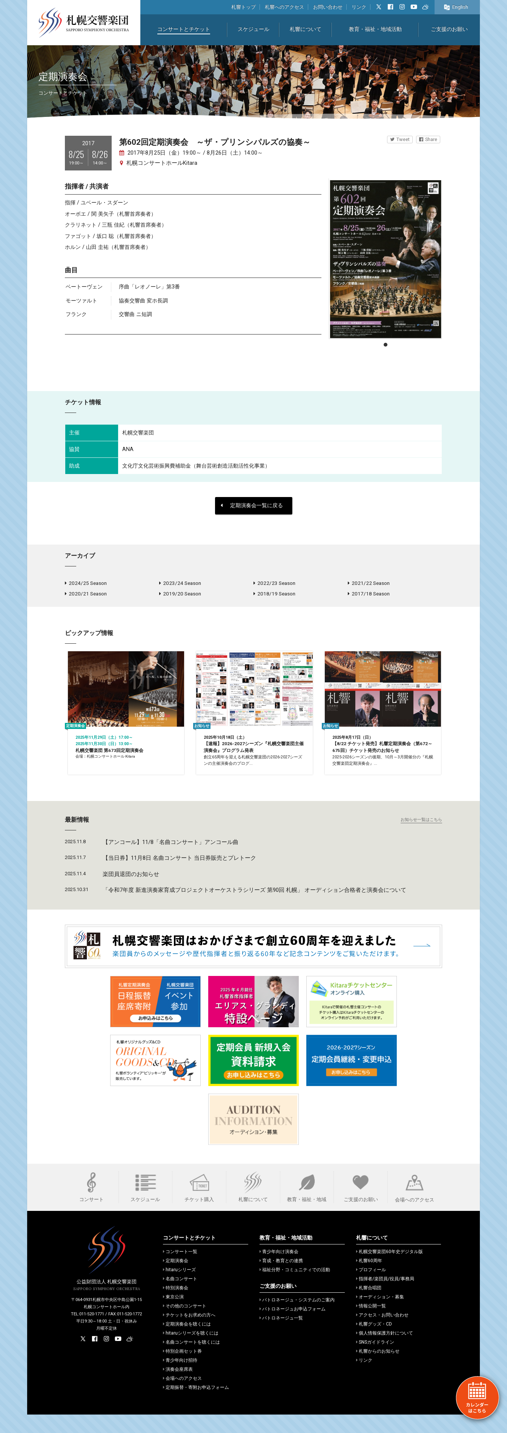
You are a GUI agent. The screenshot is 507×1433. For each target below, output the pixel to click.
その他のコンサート (184, 1324)
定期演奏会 (175, 1279)
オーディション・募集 (380, 1315)
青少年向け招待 (180, 1378)
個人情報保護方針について (384, 1351)
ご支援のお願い (449, 29)
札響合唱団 (368, 1306)
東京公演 (173, 1315)
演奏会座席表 (178, 1387)
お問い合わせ (328, 7)
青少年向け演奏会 (279, 1270)
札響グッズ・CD (374, 1342)
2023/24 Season (180, 584)
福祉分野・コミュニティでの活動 (295, 1288)
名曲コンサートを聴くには (191, 1360)
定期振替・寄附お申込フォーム (196, 1405)
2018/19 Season (274, 596)
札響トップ (243, 7)
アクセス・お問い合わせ (382, 1333)
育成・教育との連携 (281, 1279)
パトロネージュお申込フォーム (293, 1327)
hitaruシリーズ (179, 1288)
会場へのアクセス (182, 1396)
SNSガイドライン (375, 1360)
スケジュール (253, 29)
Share (428, 139)
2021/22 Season (369, 584)
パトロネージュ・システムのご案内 (297, 1318)
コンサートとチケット (183, 29)
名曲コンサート (180, 1297)
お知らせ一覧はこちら (421, 838)
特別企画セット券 (182, 1369)
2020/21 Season (86, 596)
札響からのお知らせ (377, 1369)
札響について (305, 29)
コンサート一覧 (180, 1270)
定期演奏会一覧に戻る (252, 505)
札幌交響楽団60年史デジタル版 (389, 1270)
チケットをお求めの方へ (189, 1333)
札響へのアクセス (284, 7)
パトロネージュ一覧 (281, 1336)
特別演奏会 (175, 1306)
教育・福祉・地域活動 (375, 29)
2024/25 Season (86, 584)
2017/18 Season (369, 596)
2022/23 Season (274, 584)
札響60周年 (369, 1279)
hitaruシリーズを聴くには (190, 1351)
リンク (359, 7)
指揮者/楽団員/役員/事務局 (385, 1297)
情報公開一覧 (371, 1324)
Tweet (400, 139)
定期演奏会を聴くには (187, 1342)
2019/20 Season (180, 596)
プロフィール (371, 1288)
